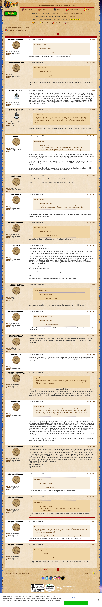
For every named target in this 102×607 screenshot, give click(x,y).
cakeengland (16, 176)
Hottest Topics (59, 23)
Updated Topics (46, 23)
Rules (68, 23)
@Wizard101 (59, 13)
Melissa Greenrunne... (16, 40)
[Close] (99, 600)
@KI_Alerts (69, 13)
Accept (76, 603)
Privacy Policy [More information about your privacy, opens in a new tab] (46, 602)
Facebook (79, 13)
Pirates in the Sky (16, 91)
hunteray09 (16, 194)
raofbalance (16, 401)
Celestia (26, 27)
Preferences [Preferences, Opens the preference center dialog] (76, 598)
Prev (45, 34)
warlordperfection (16, 62)
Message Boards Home (13, 27)
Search (36, 23)
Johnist (16, 136)
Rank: (8, 51)
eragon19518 (16, 354)
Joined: (9, 53)
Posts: (8, 55)
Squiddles (16, 245)
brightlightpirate (16, 336)
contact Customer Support (69, 16)
